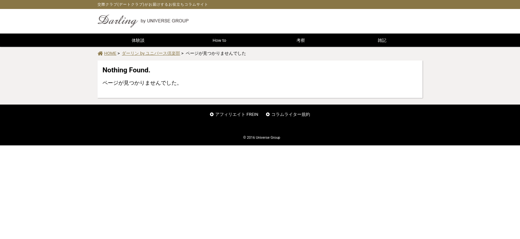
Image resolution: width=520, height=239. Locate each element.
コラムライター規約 (290, 114)
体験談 (138, 40)
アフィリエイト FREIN (236, 114)
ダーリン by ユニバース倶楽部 (151, 53)
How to (219, 40)
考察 (300, 40)
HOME (107, 53)
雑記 (382, 40)
